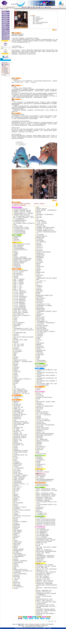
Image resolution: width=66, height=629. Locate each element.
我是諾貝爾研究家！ (17, 585)
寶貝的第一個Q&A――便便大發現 (20, 309)
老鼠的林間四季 (39, 430)
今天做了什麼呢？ (40, 353)
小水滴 (14, 387)
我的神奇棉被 (39, 282)
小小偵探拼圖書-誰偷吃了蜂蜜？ (20, 332)
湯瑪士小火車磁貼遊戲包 (18, 245)
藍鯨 (14, 539)
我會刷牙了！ (16, 352)
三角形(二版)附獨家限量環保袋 (19, 554)
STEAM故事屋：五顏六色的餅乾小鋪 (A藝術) (45, 227)
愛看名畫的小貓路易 (40, 308)
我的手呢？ (15, 318)
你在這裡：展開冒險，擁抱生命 (42, 427)
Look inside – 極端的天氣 (18, 293)
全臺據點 (37, 7)
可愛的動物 (15, 252)
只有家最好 (15, 588)
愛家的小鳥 (38, 213)
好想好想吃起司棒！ (40, 266)
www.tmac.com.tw (10, 7)
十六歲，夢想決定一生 (41, 517)
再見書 (14, 355)
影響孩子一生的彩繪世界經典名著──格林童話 (45, 488)
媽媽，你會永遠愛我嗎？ (18, 502)
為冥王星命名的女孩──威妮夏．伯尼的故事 (45, 604)
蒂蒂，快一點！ (39, 249)
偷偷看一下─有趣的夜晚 (18, 280)
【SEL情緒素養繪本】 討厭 (41, 321)
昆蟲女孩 (38, 597)
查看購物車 (49, 7)
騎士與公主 (15, 460)
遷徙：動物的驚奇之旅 (41, 446)
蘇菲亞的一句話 (16, 512)
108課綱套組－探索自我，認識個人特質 (21, 214)
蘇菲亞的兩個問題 (40, 220)
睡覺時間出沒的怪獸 (40, 272)
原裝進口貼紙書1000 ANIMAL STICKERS (21, 244)
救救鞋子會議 (39, 511)
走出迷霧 (38, 398)
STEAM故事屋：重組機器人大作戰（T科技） (45, 230)
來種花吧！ (15, 358)
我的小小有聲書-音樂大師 (18, 313)
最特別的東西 (39, 457)
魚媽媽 (37, 207)
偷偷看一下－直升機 (17, 284)
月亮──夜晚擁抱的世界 (41, 241)
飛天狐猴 (15, 534)
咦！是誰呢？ (16, 457)
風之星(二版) (39, 394)
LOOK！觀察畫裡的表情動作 (42, 531)
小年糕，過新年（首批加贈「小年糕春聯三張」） (46, 331)
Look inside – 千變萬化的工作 (19, 290)
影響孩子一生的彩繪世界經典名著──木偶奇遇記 (46, 494)
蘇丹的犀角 (38, 417)
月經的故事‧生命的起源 (41, 423)
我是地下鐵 (38, 445)
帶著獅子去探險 (39, 306)
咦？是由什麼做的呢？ (18, 351)
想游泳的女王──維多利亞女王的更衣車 (44, 582)
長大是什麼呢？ (16, 367)
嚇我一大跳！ (16, 362)
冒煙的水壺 (15, 546)
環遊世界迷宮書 (16, 264)
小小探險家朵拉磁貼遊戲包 (18, 248)
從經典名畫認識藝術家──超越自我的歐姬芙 (45, 555)
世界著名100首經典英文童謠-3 (42, 485)
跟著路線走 (15, 495)
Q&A (5, 66)
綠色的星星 (38, 269)
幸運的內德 (15, 449)
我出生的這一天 (39, 246)
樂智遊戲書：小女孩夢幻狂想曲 (19, 257)
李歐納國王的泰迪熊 (40, 254)
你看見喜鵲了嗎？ (40, 560)
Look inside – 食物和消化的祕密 (19, 292)
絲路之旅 (38, 389)
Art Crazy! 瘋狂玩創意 (40, 528)
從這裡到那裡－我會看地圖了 (42, 325)
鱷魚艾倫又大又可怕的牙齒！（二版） (21, 483)
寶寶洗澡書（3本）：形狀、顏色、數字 (21, 393)
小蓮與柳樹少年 (39, 286)
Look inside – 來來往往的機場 (19, 298)
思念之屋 (15, 581)
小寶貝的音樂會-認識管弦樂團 (19, 308)
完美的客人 (15, 446)
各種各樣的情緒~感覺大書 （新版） (20, 454)
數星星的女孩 (39, 403)
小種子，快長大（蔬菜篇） (18, 344)
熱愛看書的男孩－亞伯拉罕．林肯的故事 (44, 564)
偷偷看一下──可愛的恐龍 (18, 283)
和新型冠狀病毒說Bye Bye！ (42, 236)
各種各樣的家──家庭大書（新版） (20, 421)
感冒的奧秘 (15, 237)
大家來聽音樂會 (39, 458)
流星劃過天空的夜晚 (17, 541)
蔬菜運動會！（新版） (18, 433)
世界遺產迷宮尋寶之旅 (18, 550)
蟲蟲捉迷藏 (15, 494)
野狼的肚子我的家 (17, 543)
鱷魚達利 (38, 270)
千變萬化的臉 (16, 239)
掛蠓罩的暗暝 (39, 443)
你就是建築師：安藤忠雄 (41, 561)
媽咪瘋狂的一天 (16, 499)
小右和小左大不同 (40, 324)
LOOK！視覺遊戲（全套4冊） (19, 389)
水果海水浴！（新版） (18, 440)
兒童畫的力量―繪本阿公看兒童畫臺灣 (44, 541)
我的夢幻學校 (39, 289)
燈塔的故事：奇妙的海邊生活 (42, 429)
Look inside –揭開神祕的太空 (19, 299)
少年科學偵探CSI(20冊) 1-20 (19, 230)
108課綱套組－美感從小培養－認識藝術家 (22, 211)
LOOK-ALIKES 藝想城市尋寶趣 (42, 535)
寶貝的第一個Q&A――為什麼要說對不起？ (21, 315)
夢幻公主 (15, 251)
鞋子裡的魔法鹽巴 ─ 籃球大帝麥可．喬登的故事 (46, 566)
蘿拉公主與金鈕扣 (40, 478)
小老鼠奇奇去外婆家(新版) (18, 424)
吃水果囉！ (15, 374)
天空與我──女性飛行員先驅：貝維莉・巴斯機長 (46, 602)
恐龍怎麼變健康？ (17, 524)
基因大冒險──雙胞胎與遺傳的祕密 (43, 252)
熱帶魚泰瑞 (15, 565)
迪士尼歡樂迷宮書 (17, 267)
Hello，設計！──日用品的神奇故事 (43, 414)
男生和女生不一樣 (17, 240)
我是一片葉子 (16, 341)
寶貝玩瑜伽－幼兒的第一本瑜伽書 (20, 339)
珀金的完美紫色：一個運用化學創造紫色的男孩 (46, 610)
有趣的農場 (15, 254)
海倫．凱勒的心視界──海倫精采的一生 (44, 573)
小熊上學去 (15, 557)
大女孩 (37, 341)
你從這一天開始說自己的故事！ (42, 413)
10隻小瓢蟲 (15, 277)
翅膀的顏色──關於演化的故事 (42, 440)
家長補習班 (15, 520)
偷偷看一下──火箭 (17, 286)
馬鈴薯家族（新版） (17, 431)
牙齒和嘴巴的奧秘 (17, 236)
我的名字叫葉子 (16, 489)
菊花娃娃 (15, 425)
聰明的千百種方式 (40, 275)
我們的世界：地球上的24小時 (42, 419)
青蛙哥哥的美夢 (39, 345)
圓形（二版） (39, 215)
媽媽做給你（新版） (17, 439)
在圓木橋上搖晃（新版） (18, 407)
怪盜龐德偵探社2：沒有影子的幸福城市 (44, 498)
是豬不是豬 (38, 211)
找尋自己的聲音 (16, 527)
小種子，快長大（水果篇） (18, 345)
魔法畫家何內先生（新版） (41, 542)
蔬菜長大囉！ (16, 376)
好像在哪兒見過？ (40, 253)
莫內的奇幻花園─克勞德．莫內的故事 (44, 538)
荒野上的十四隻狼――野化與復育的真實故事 (45, 424)
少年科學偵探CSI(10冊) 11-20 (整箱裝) (21, 228)
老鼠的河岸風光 (39, 436)
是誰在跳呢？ (16, 348)
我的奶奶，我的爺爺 (40, 319)
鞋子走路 (15, 321)
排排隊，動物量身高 (17, 530)
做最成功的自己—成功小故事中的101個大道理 (45, 525)
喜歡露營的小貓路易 (40, 309)
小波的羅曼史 (16, 398)
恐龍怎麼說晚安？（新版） (18, 411)
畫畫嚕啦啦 (15, 441)
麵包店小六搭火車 (40, 224)
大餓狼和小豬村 (16, 544)
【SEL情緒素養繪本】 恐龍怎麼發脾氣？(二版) (22, 570)
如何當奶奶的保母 (17, 572)
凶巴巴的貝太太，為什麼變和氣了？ (20, 521)
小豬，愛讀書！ (16, 428)
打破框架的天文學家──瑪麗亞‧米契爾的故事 (45, 613)
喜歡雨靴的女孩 (16, 533)
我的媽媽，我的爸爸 (40, 316)
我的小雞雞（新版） (17, 404)
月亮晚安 (15, 319)
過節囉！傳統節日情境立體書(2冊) (20, 391)
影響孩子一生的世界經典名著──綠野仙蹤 (44, 493)
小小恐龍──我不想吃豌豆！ (42, 223)
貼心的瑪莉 (15, 523)
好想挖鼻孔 (38, 348)
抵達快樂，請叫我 (40, 448)
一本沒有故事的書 (40, 234)
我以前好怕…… (16, 559)
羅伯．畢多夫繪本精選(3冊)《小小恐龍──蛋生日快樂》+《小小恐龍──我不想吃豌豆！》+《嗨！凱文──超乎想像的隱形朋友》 (23, 217)
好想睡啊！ (15, 365)
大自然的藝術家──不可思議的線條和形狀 (44, 214)
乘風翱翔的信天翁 (40, 256)
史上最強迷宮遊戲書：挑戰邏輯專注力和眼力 (22, 258)
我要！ (14, 384)
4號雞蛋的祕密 (39, 351)
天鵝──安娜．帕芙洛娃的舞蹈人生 (43, 577)
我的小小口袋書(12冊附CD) (19, 322)
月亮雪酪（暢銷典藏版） (18, 562)
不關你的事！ (16, 276)
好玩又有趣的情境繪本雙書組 (19, 231)
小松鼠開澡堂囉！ (17, 380)
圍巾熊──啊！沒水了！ (18, 486)
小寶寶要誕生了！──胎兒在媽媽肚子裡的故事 (22, 361)
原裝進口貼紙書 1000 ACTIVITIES (20, 249)
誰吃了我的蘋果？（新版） (18, 444)
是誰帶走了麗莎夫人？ (41, 558)
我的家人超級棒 (39, 291)
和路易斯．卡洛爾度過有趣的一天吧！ (44, 590)
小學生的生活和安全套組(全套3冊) (20, 209)
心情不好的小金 (39, 247)
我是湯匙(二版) (16, 525)
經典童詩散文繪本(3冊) (41, 366)
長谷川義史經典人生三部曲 (18, 221)
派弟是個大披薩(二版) (40, 464)
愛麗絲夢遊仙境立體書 (41, 475)
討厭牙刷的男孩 (16, 536)
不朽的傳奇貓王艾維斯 (41, 603)
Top (55, 621)
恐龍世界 (15, 255)
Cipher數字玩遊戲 (17, 265)
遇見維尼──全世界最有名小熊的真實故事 (21, 510)
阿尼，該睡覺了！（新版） (18, 430)
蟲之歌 (14, 420)
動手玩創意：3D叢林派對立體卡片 (20, 261)
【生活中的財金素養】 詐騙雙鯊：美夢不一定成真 (46, 383)
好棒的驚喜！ (16, 364)
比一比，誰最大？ (17, 469)
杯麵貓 (37, 359)
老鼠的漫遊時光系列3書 (41, 453)
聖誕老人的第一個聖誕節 (41, 328)
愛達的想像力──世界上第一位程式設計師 (44, 580)
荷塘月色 (15, 501)
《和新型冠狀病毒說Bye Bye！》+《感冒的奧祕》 (23, 213)
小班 (37, 283)
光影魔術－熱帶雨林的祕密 (18, 478)
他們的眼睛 (38, 416)
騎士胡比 (15, 456)
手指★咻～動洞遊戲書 (18, 473)
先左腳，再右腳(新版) (17, 412)
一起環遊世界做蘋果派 (41, 360)
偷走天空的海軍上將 (40, 332)
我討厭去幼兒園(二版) (17, 443)
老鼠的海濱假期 (39, 437)
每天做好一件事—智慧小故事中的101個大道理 (45, 519)
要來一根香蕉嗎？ (40, 262)
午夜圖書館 (15, 514)
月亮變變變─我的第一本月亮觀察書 (20, 450)
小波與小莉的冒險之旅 (18, 396)
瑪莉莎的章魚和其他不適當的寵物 (20, 452)
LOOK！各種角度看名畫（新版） (43, 529)
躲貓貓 (14, 568)
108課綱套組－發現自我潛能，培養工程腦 (22, 210)
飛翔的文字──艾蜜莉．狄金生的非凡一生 (44, 600)
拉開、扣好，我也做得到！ (18, 271)
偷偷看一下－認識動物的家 (18, 279)
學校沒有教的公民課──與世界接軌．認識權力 (45, 401)
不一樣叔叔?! (16, 511)
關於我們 (31, 7)
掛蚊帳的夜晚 (39, 442)
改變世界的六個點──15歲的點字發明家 (44, 583)
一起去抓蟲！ (16, 466)
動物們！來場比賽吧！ (41, 298)
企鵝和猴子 (38, 461)
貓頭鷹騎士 (38, 292)
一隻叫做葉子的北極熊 (41, 226)
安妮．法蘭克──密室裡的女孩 (42, 576)
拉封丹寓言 (15, 447)
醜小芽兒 (38, 293)
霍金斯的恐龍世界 (17, 417)
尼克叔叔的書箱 (39, 426)
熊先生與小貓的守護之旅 (41, 361)
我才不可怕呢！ (39, 302)
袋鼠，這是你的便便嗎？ (18, 274)
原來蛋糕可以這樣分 (40, 347)
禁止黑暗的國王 (39, 238)
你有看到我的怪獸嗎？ (18, 482)
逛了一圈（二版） (40, 544)
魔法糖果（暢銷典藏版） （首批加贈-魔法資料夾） (46, 210)
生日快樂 (38, 357)
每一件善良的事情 (40, 395)
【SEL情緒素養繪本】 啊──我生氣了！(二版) (22, 328)
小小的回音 (38, 288)
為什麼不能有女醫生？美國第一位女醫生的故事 (46, 571)
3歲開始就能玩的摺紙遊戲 (18, 262)
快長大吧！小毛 (39, 467)
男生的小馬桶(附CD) (17, 324)
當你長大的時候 (39, 408)
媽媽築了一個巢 (16, 583)
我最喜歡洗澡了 (16, 401)
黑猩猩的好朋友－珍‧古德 (41, 570)
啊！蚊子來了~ (39, 340)
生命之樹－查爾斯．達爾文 (41, 567)
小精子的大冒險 (16, 405)
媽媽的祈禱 (15, 537)
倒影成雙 (38, 545)
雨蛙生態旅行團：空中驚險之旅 (19, 436)
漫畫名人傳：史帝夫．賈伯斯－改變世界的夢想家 (46, 569)
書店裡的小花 (39, 285)
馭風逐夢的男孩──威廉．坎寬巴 (43, 574)
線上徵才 (6, 62)
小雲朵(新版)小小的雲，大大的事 (20, 434)
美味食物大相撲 (39, 299)
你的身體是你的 (39, 296)
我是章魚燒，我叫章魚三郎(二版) (20, 569)
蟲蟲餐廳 (38, 338)
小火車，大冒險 (16, 578)
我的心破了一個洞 (40, 393)
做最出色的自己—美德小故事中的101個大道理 (45, 523)
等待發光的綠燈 (39, 335)
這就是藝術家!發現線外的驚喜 (42, 330)
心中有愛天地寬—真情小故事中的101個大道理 (45, 522)
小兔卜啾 (15, 453)
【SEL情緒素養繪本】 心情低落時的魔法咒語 (45, 322)
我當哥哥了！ (16, 504)
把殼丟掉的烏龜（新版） (18, 427)
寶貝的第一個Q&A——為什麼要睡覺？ (21, 312)
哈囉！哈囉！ (16, 491)
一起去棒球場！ (39, 260)
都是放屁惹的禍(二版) (17, 415)
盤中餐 (37, 452)
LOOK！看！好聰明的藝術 (41, 536)
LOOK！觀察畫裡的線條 (41, 532)
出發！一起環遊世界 (40, 476)
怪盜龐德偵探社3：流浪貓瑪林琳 (43, 500)
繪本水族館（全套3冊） (18, 226)
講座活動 (6, 68)
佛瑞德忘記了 (16, 563)
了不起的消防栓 (39, 334)
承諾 (14, 492)
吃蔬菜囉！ (15, 373)
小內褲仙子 (15, 540)
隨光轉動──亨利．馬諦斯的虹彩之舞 (43, 549)
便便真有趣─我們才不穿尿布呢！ (20, 360)
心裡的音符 (15, 505)
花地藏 (37, 451)
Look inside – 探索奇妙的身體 (19, 300)
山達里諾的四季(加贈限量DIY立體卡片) (44, 480)
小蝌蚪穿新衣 (16, 485)
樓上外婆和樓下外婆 (40, 460)
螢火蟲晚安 (15, 498)
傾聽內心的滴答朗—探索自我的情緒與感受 (45, 433)
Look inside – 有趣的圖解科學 (19, 303)
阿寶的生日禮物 (16, 496)
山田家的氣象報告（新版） (18, 410)
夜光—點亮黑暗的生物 (40, 327)
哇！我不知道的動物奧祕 (18, 468)
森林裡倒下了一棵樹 (40, 432)
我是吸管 (38, 265)
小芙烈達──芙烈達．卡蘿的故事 (43, 552)
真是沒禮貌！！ (16, 334)
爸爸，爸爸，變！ (17, 517)
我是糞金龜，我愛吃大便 (41, 208)
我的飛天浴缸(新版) (17, 465)
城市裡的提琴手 (16, 575)
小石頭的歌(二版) (39, 404)
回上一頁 (50, 621)
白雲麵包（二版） (17, 408)
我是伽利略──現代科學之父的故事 (43, 591)
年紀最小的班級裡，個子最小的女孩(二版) (22, 515)
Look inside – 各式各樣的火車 (19, 305)
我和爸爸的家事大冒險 (41, 350)
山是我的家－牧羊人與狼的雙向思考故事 (44, 406)
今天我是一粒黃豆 (17, 371)
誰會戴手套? (15, 368)
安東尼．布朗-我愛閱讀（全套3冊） (20, 390)
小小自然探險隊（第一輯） (41, 513)
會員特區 (25, 7)
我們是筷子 (38, 263)
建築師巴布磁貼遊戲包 (18, 246)
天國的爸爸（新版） (17, 418)
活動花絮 (6, 71)
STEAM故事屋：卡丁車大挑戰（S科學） (44, 228)
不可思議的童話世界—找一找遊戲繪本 (44, 305)
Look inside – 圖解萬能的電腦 (19, 306)
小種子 (14, 386)
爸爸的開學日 (39, 259)
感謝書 (14, 354)
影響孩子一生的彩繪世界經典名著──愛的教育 (45, 496)
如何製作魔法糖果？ (40, 343)
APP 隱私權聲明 (50, 624)
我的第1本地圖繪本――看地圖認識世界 (21, 423)
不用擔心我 (38, 337)
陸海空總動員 (16, 381)
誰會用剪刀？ (16, 370)
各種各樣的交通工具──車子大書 (43, 304)
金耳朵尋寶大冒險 (40, 507)
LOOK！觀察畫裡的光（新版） (42, 534)
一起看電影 (15, 579)
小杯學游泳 (38, 276)
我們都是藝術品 (39, 554)
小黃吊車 (15, 377)
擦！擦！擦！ (16, 316)
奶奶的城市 (15, 518)
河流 (37, 400)
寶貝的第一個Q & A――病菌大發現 (20, 311)
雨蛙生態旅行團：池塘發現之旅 (19, 414)
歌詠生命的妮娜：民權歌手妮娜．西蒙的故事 (45, 609)
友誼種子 (15, 459)
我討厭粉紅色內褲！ (40, 354)
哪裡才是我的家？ (17, 582)
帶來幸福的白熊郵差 (17, 553)
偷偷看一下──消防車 (17, 287)
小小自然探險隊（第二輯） (41, 514)
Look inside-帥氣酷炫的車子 (19, 302)
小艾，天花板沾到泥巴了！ (18, 586)
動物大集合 (15, 383)
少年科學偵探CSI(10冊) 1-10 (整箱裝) (21, 227)
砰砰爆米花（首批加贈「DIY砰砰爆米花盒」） (22, 378)
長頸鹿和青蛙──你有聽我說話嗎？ (20, 560)
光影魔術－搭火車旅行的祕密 (19, 476)
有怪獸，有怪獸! (39, 470)
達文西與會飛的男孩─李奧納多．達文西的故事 (45, 539)
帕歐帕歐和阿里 (39, 508)
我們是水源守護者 (40, 422)
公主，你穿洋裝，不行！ (41, 280)
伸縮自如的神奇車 (40, 301)
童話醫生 (38, 356)
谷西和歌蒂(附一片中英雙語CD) (42, 471)
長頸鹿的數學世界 (40, 314)
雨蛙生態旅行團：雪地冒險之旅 (19, 437)
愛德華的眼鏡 (39, 244)
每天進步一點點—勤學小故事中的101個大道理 (45, 520)
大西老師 (38, 267)
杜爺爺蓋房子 (39, 465)
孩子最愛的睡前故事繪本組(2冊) (20, 220)
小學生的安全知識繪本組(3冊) (19, 233)
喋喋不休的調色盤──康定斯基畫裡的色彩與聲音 (46, 551)
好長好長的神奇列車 (17, 273)
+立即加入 (5, 52)
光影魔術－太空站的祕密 (18, 479)
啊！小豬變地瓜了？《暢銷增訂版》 (20, 475)
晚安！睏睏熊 (16, 552)
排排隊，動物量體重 (17, 531)
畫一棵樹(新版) (16, 508)
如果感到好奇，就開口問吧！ (42, 411)
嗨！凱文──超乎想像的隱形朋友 (20, 573)
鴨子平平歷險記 (16, 488)
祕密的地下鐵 (39, 614)
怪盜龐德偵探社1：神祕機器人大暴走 (44, 497)
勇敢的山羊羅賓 (39, 407)
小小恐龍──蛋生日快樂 (41, 221)
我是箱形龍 (15, 528)
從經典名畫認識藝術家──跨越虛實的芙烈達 (45, 557)
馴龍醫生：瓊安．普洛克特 (41, 612)
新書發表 (6, 70)
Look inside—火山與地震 (18, 295)
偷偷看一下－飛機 (17, 289)
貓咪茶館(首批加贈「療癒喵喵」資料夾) (44, 295)
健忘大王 (38, 510)
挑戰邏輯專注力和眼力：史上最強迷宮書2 (22, 260)
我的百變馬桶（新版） (18, 463)
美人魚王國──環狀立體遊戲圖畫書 (20, 270)
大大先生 (38, 273)
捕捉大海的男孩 (39, 449)
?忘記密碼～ (5, 51)
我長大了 (15, 327)
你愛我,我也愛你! (16, 325)
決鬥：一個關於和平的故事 (41, 439)
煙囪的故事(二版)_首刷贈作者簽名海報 (44, 397)
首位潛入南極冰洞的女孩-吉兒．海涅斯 (44, 599)
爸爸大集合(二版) (17, 472)
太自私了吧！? (16, 335)
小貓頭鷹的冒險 (16, 462)
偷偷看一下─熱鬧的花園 (18, 282)
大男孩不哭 (38, 243)
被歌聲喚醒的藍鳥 (40, 257)
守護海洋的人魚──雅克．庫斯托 (43, 579)
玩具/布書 (43, 7)
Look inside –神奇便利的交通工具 (20, 296)
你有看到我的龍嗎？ (17, 481)
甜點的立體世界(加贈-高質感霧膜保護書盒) (45, 479)
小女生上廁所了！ (17, 347)
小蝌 (37, 218)
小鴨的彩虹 (15, 342)
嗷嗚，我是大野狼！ (40, 318)
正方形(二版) (16, 566)
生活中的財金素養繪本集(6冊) (42, 385)
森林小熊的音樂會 (40, 240)
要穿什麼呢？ (16, 357)
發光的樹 (38, 410)
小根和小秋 (15, 402)
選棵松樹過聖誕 (16, 576)
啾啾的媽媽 (38, 344)
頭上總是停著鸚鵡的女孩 (18, 556)
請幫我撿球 (38, 315)
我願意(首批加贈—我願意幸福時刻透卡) (44, 435)
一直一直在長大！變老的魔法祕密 (43, 420)
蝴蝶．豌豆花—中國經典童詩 (42, 365)
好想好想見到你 (39, 250)
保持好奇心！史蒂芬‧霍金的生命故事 (43, 596)
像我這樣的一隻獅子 (40, 237)
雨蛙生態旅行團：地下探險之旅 (19, 507)
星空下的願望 (39, 217)
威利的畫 (38, 462)
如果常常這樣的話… (17, 470)
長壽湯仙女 (15, 547)
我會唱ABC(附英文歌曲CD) (41, 484)
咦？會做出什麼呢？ (17, 349)
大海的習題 (38, 388)
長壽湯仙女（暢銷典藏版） (18, 549)
